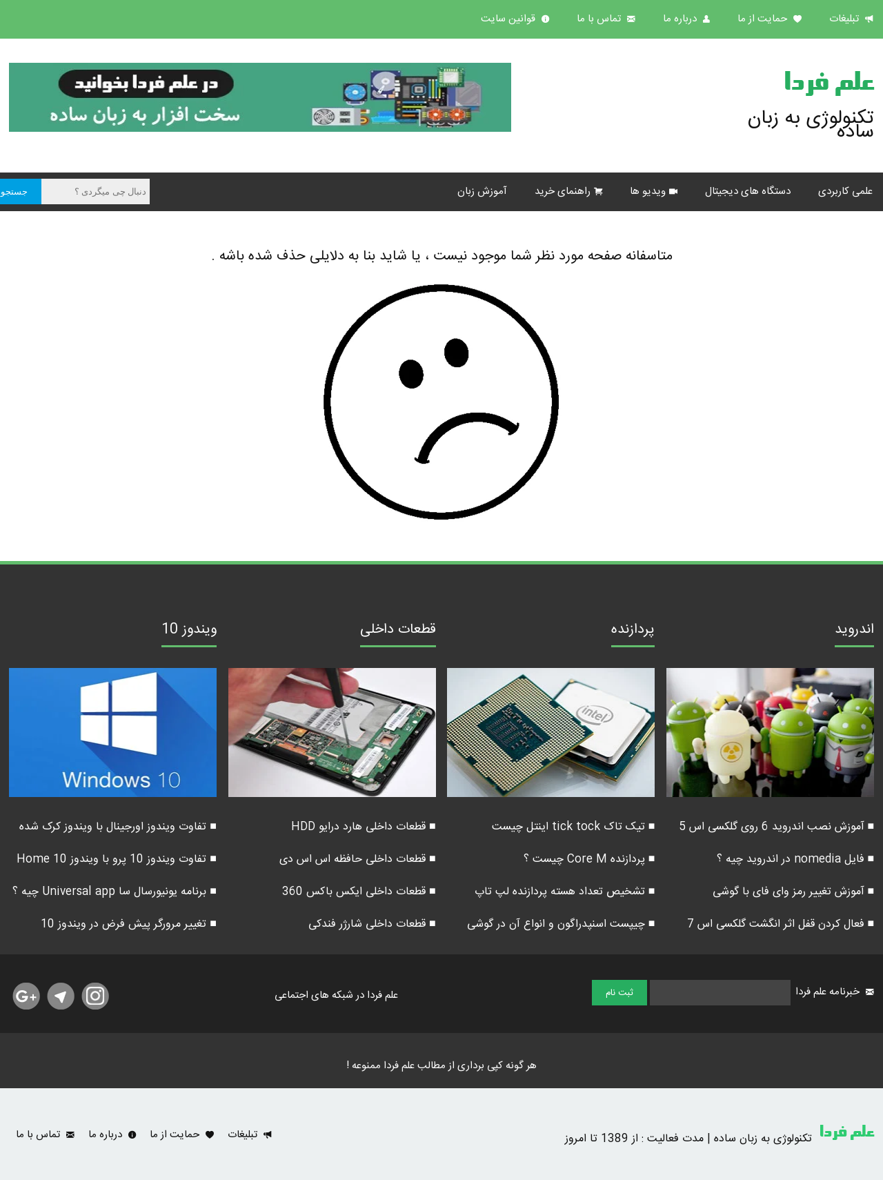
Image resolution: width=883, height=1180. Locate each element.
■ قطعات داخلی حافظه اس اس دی (357, 859)
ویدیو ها (648, 191)
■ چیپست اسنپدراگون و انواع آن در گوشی (561, 924)
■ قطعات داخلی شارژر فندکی (372, 924)
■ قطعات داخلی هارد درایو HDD (363, 827)
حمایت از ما (763, 19)
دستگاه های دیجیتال (748, 191)
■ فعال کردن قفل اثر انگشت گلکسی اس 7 (781, 924)
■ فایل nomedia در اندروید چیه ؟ (796, 859)
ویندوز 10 (189, 631)
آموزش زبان (482, 191)
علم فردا (828, 85)
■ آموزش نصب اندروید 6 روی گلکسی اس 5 (777, 827)
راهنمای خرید (563, 191)
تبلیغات (845, 19)
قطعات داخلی (398, 631)
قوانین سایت (509, 19)
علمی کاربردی (845, 191)
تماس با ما (600, 19)
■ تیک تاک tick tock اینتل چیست (573, 827)
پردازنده (633, 631)
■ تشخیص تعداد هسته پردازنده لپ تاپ (565, 892)
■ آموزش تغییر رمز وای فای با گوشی (794, 892)
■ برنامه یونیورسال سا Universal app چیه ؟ (114, 892)
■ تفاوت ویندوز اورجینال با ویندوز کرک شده (118, 827)
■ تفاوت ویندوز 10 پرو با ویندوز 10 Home (117, 859)
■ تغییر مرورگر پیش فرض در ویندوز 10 (129, 924)
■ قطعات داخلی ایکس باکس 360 (359, 892)
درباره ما (681, 19)
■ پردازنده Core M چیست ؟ (589, 859)
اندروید (854, 631)
